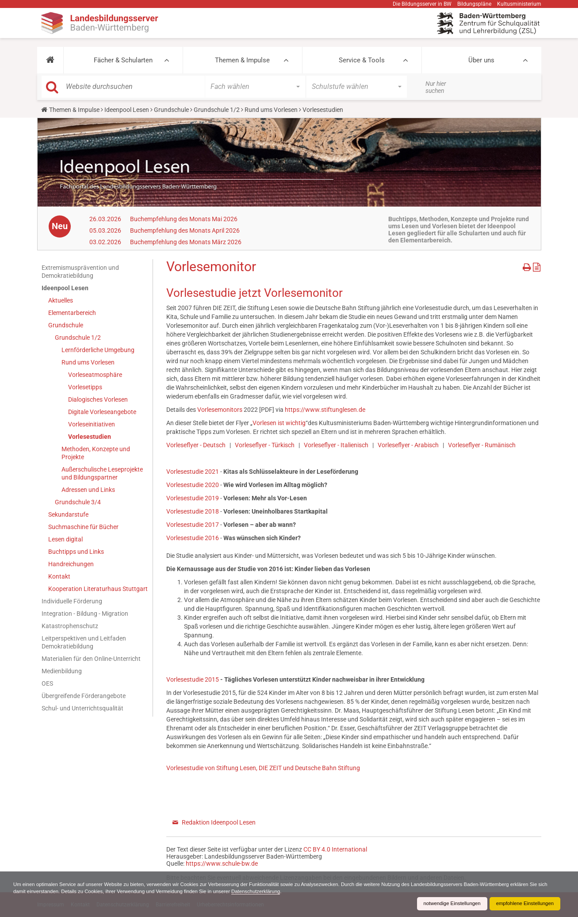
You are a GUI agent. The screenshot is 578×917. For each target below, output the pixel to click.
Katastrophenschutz (70, 625)
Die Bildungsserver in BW (422, 4)
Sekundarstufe (68, 514)
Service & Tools (362, 60)
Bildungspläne (474, 4)
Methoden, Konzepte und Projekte (95, 452)
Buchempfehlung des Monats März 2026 (185, 242)
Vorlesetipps (85, 387)
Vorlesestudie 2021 (192, 471)
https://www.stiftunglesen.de (325, 409)
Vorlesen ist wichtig (279, 422)
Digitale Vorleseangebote (102, 411)
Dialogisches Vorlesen (98, 399)
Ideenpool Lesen (126, 109)
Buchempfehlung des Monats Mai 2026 (183, 219)
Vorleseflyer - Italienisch (336, 445)
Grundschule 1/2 (217, 109)
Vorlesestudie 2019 (192, 498)
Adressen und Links (88, 489)
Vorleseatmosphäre (95, 374)
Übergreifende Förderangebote (84, 695)
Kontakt (59, 576)
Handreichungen (71, 564)
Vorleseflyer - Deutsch (196, 445)
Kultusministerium (519, 4)
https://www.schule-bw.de (222, 863)
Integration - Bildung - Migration (85, 613)
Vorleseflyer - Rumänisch (482, 445)
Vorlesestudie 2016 (192, 537)
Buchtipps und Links (76, 551)
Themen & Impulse (242, 60)
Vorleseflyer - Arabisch (408, 445)
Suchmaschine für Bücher (83, 526)
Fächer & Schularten (123, 60)
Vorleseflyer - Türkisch (265, 445)
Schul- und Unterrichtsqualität (82, 708)
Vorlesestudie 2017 (192, 524)
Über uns (481, 60)
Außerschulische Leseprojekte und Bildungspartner (102, 473)
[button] (50, 60)
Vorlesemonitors (219, 409)
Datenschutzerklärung (290, 891)
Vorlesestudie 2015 (192, 679)
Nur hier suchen (435, 87)
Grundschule (171, 109)
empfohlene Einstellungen (523, 904)
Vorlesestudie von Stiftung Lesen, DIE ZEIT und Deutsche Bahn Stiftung (263, 767)
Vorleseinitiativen (91, 424)
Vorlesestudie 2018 (192, 511)
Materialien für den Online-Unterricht (91, 658)
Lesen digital (65, 539)
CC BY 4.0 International (335, 849)
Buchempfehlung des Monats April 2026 (185, 230)
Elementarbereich (72, 312)
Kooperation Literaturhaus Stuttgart (98, 588)
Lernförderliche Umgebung (97, 349)
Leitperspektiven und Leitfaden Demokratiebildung (84, 642)
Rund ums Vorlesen (271, 109)
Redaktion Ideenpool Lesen (219, 822)
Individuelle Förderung (72, 601)
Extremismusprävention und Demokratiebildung (80, 271)
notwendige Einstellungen (447, 904)
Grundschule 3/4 (78, 502)
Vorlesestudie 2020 (192, 484)
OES (47, 683)
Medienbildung (62, 671)
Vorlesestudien (89, 436)
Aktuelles (60, 300)
